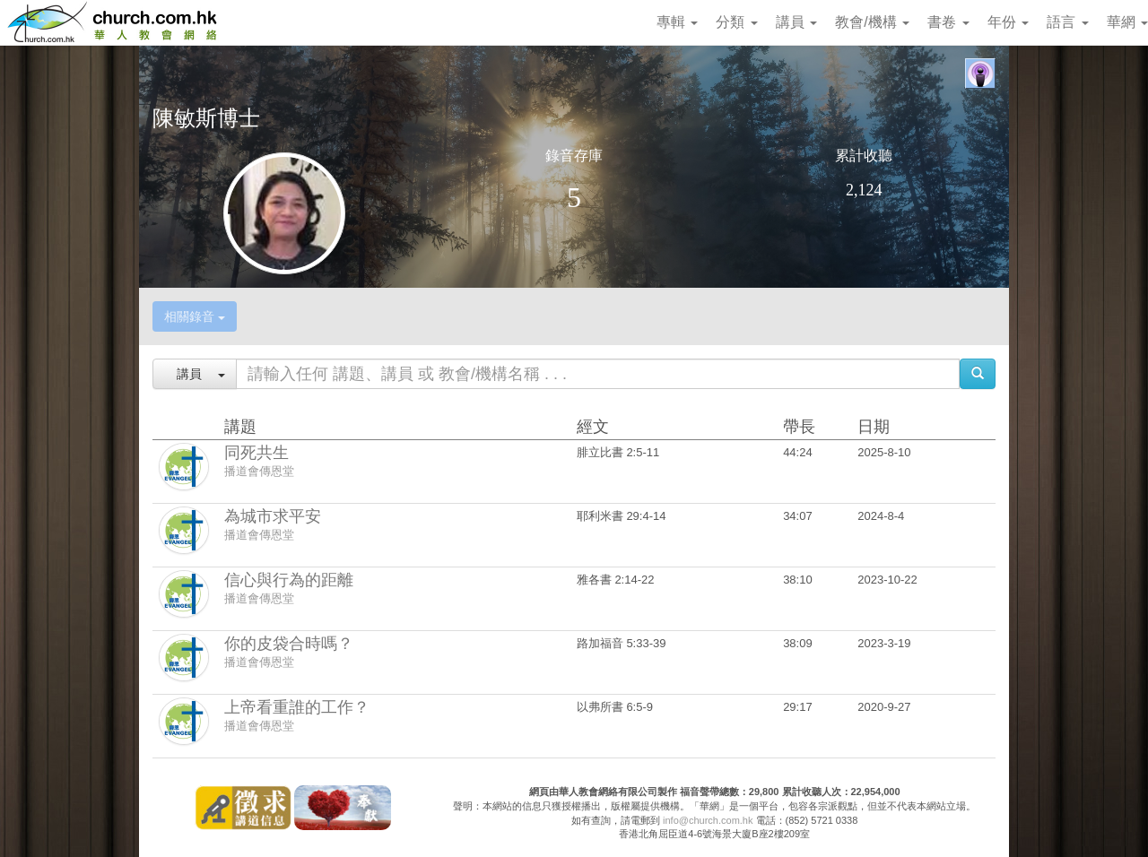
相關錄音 (194, 316)
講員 (796, 22)
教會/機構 (872, 22)
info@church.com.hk (707, 820)
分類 (736, 22)
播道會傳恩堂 (259, 471)
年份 (1008, 22)
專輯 (677, 22)
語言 (1067, 22)
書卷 (948, 22)
